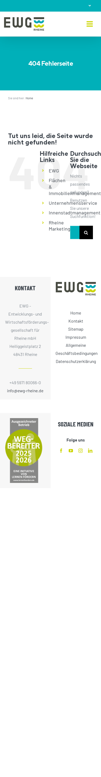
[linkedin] (90, 450)
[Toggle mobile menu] (89, 24)
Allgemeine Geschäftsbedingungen (75, 349)
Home (29, 98)
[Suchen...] (74, 232)
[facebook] (61, 450)
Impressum (75, 337)
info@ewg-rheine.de (25, 390)
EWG (54, 171)
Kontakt (75, 320)
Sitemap (75, 328)
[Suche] (86, 232)
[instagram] (80, 450)
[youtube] (71, 450)
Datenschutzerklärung (76, 361)
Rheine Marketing (59, 226)
